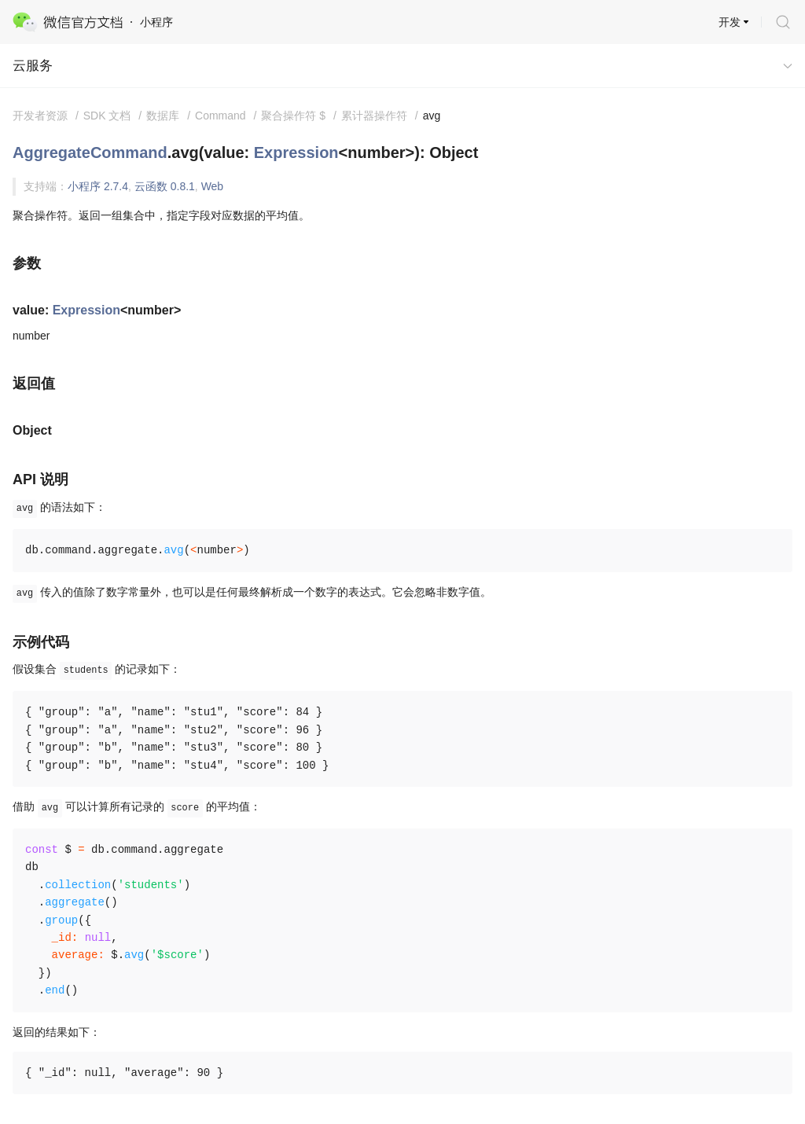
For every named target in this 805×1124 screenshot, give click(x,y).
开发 (730, 22)
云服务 (33, 65)
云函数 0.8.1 (164, 186)
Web (212, 186)
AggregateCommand (90, 152)
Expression (296, 152)
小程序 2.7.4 (98, 186)
